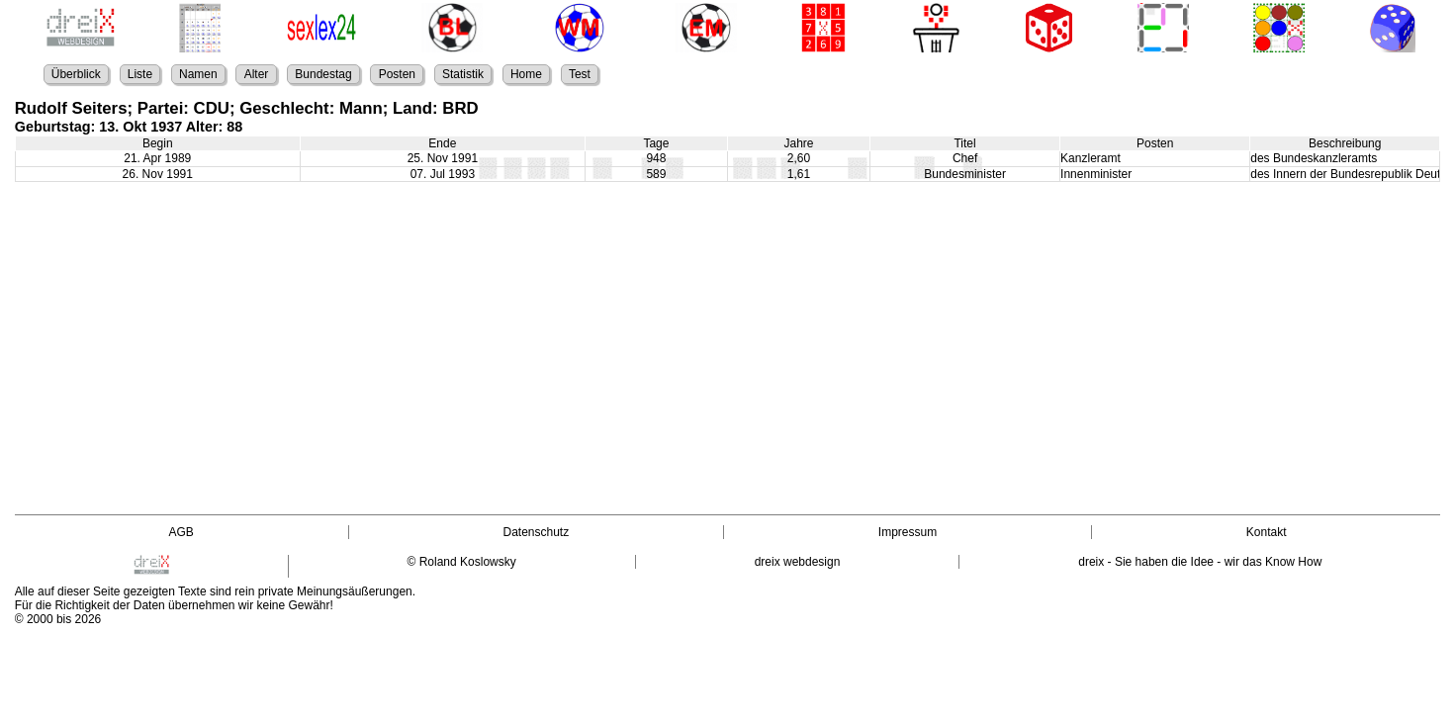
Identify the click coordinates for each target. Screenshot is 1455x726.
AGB (181, 532)
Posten (397, 74)
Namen (198, 74)
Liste (140, 74)
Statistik (463, 74)
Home (526, 74)
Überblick (76, 74)
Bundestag (323, 74)
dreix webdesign (798, 562)
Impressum (907, 532)
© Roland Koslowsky (462, 562)
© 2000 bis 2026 (58, 619)
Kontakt (1266, 532)
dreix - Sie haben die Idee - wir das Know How (1199, 562)
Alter (256, 74)
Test (580, 74)
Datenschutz (535, 532)
